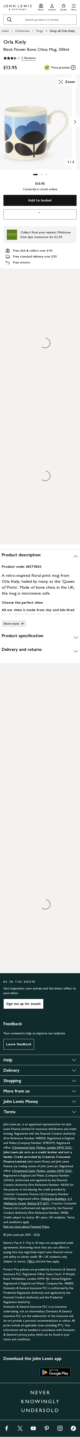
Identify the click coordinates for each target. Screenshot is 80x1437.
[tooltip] (73, 67)
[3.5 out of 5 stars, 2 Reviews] (19, 58)
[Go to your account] (52, 6)
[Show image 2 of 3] (75, 122)
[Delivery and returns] (40, 651)
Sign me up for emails (23, 1004)
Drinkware (22, 31)
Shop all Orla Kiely (62, 31)
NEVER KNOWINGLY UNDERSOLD (40, 1401)
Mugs (39, 31)
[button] (73, 6)
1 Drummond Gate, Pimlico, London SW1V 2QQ (42, 1147)
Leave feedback (18, 1044)
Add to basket (40, 200)
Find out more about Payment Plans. (26, 1227)
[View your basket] (63, 6)
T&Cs (30, 1261)
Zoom (66, 81)
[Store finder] (41, 6)
